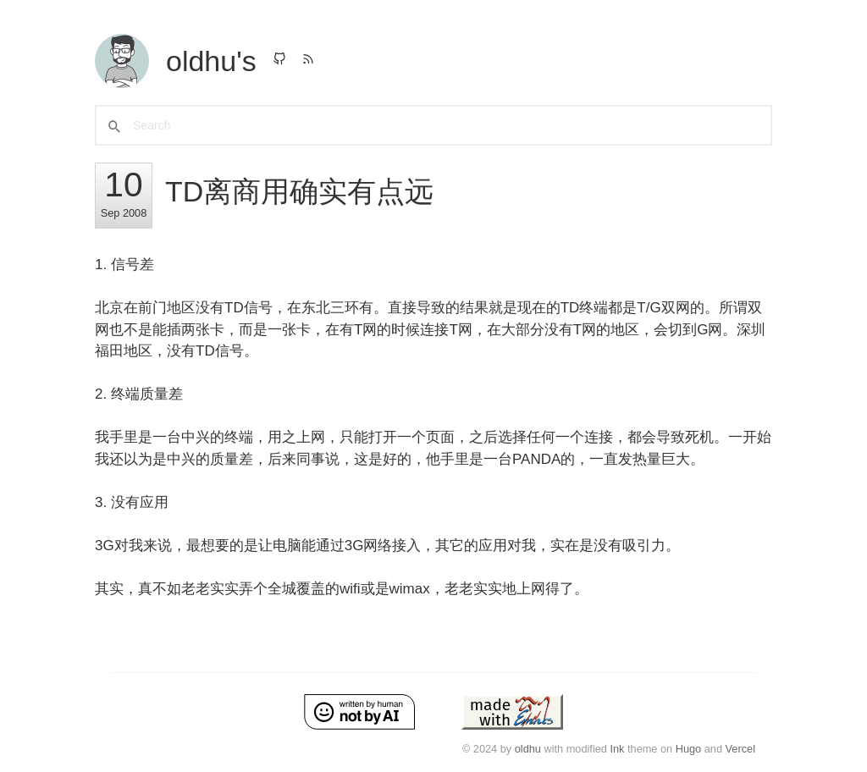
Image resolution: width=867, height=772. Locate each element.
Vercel (740, 748)
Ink (617, 748)
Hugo (688, 748)
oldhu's (211, 61)
